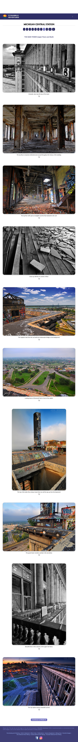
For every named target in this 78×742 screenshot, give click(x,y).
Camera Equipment (50, 733)
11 (53, 29)
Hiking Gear (59, 733)
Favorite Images (67, 733)
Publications (41, 733)
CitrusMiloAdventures (13, 16)
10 (50, 29)
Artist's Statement (25, 733)
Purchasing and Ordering (13, 733)
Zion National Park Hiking (23, 734)
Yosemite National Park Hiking (53, 734)
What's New (34, 733)
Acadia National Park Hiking (38, 734)
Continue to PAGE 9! (39, 720)
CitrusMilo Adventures (43, 728)
